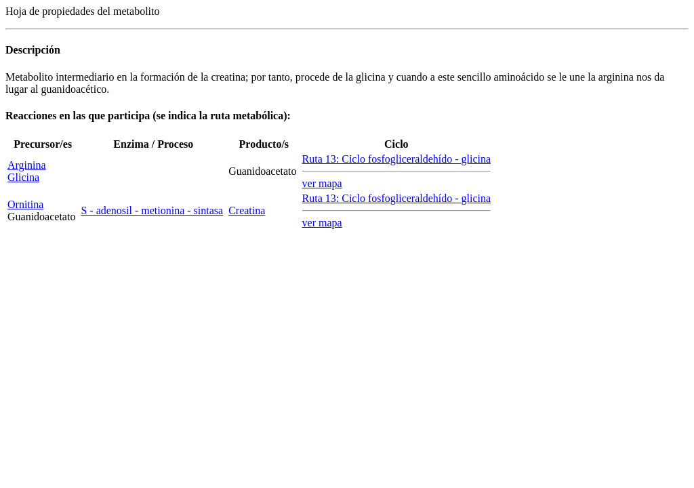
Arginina (26, 165)
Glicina (23, 177)
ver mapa (322, 183)
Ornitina (25, 204)
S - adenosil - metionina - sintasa (152, 210)
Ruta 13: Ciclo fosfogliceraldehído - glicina (396, 159)
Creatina (246, 210)
